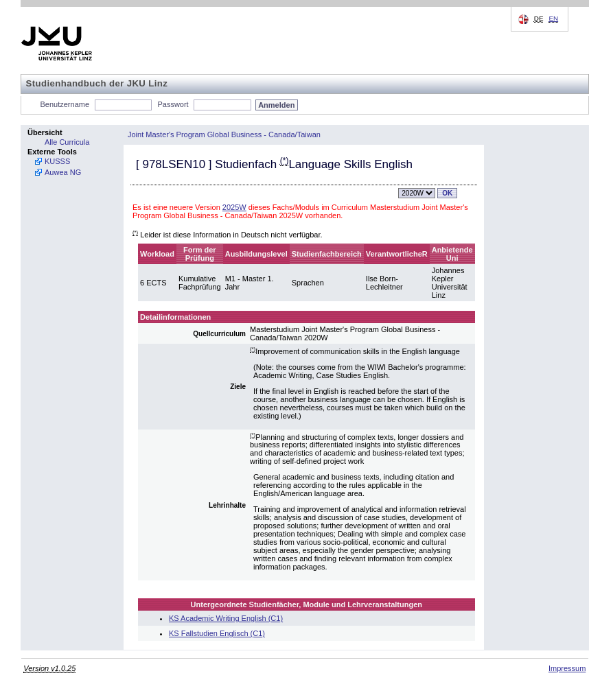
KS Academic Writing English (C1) (226, 618)
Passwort (172, 104)
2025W (234, 207)
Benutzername (65, 104)
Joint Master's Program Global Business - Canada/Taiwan (224, 134)
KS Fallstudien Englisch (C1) (217, 633)
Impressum (567, 668)
